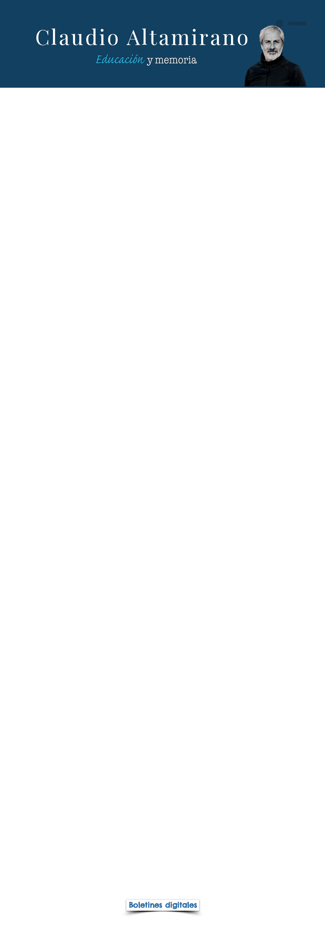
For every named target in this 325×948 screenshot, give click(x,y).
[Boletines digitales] (162, 905)
